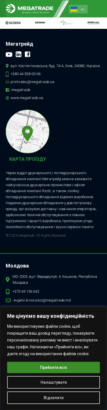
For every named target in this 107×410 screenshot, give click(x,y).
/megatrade (20, 90)
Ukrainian (73, 9)
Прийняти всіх (53, 367)
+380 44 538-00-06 (26, 74)
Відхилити (54, 397)
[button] (96, 8)
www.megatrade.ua (27, 98)
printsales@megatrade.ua (32, 82)
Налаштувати (54, 382)
